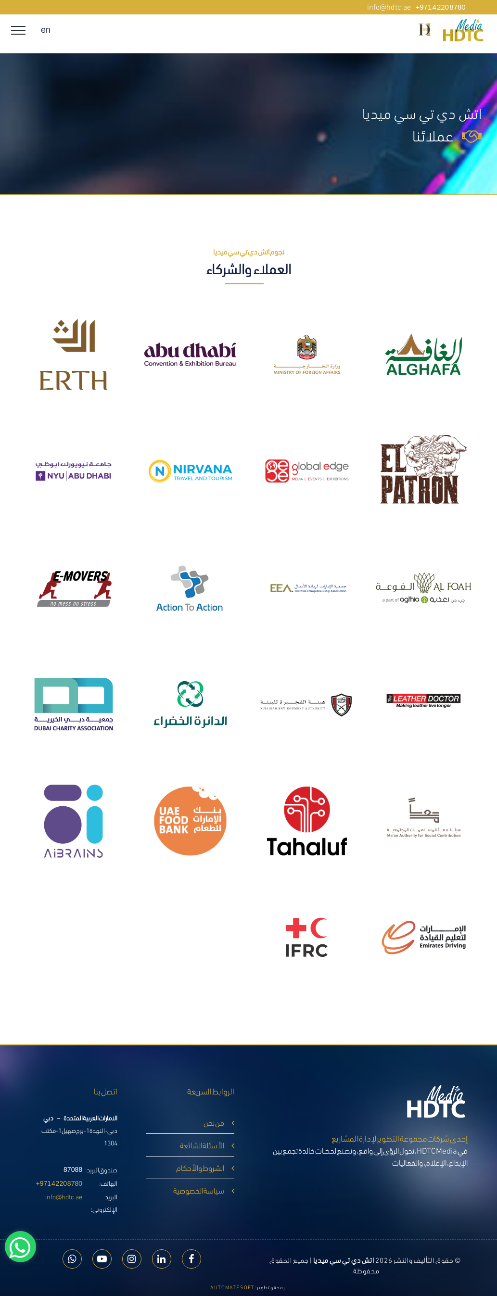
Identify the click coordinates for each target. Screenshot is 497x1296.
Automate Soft (232, 1287)
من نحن (214, 1122)
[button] (425, 30)
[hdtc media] (487, 31)
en (46, 30)
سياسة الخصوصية (198, 1190)
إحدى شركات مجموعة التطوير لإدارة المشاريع (399, 1137)
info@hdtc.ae (63, 1196)
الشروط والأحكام (200, 1167)
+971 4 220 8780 (59, 1183)
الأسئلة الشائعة (202, 1145)
